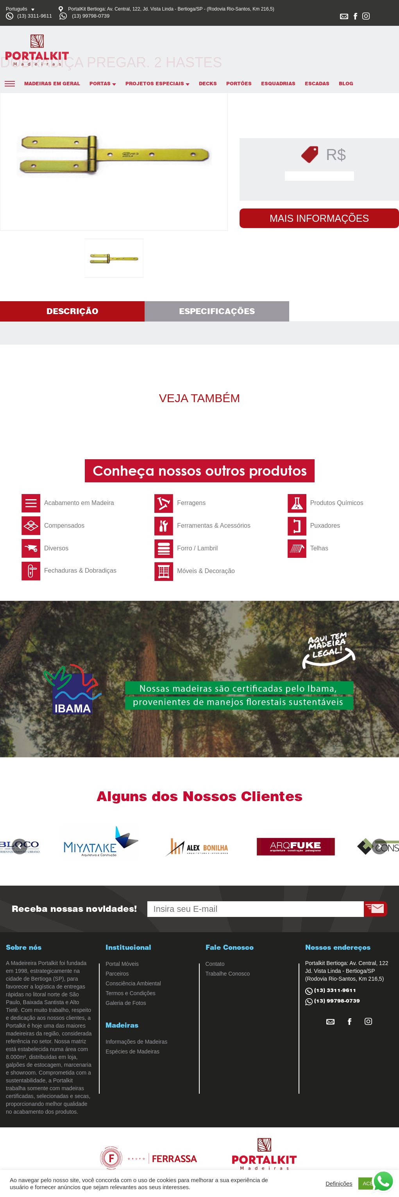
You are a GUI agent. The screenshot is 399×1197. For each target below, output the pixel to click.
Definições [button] (339, 1184)
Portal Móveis (122, 964)
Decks (208, 83)
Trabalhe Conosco (228, 974)
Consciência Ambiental (133, 983)
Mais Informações (319, 218)
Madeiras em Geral (52, 83)
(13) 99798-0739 (90, 16)
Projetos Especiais (157, 83)
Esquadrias (278, 83)
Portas (102, 83)
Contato (215, 964)
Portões (239, 83)
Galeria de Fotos (126, 1003)
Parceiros (117, 974)
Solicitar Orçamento (321, 176)
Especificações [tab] (217, 311)
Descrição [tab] (72, 311)
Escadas (317, 83)
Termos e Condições (131, 993)
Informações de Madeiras (136, 1042)
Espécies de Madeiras (132, 1051)
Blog (346, 83)
